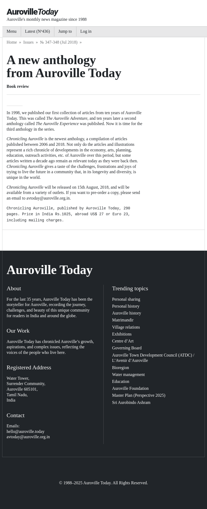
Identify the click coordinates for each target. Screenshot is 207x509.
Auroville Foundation (130, 388)
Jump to (65, 31)
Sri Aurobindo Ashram (131, 402)
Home (12, 42)
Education (120, 381)
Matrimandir (122, 320)
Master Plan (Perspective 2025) (138, 395)
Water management (128, 374)
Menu (12, 31)
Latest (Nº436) (37, 31)
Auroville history (126, 313)
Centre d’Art (123, 341)
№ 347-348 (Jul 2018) (59, 42)
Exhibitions (122, 334)
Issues (28, 42)
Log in (86, 31)
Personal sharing (126, 299)
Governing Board (127, 348)
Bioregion (120, 367)
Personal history (126, 306)
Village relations (126, 327)
